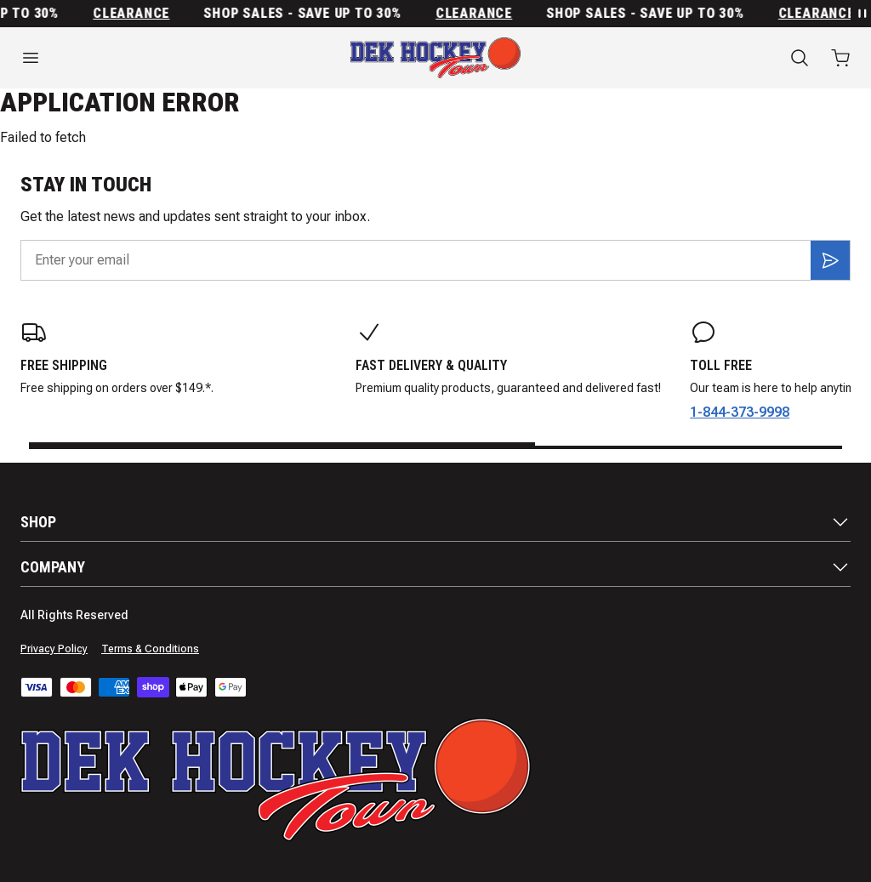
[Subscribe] (830, 260)
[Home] (435, 57)
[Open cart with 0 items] (840, 58)
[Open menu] (145, 58)
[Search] (799, 58)
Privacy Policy (54, 649)
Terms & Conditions (150, 649)
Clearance (135, 13)
